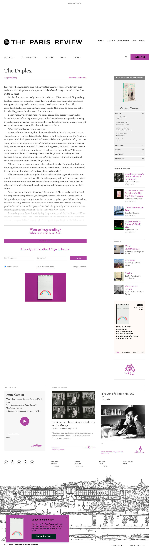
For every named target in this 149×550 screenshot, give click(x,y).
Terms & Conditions (137, 545)
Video (125, 464)
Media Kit (78, 464)
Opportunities (128, 461)
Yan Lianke (105, 399)
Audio (63, 57)
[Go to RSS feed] (32, 462)
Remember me (12, 266)
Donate (111, 40)
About (77, 57)
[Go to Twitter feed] (19, 462)
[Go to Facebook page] (12, 462)
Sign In (142, 40)
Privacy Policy (117, 545)
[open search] (126, 57)
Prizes (101, 464)
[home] (43, 43)
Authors (49, 57)
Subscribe (140, 57)
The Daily (9, 57)
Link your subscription (45, 266)
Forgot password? (80, 266)
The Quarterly (30, 57)
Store (134, 40)
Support (54, 464)
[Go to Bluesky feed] (25, 462)
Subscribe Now (43, 536)
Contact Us (55, 466)
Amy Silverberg (10, 77)
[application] (25, 432)
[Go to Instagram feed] (6, 462)
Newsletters (123, 40)
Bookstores (103, 466)
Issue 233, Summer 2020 (78, 78)
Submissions (79, 466)
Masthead (102, 461)
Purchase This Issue (129, 108)
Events (101, 40)
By (102, 396)
